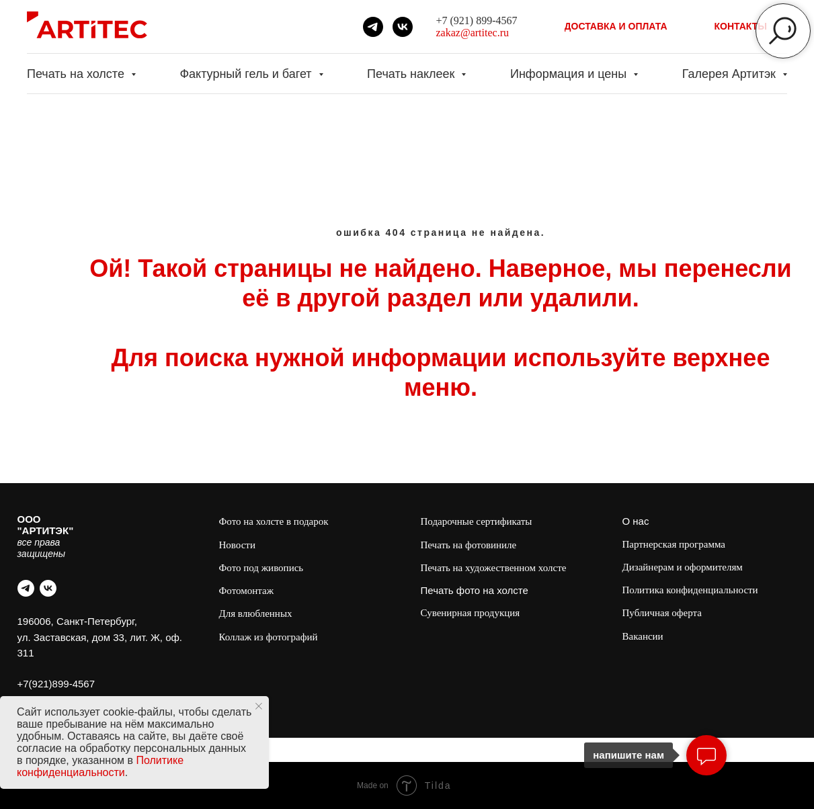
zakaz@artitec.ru (472, 32)
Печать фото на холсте (474, 590)
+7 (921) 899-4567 (477, 20)
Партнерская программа (673, 544)
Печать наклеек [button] (412, 74)
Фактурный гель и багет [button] (247, 74)
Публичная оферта (662, 612)
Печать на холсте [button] (77, 74)
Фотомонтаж (246, 590)
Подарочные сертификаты (476, 521)
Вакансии (642, 636)
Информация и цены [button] (570, 74)
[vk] (403, 27)
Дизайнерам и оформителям (682, 567)
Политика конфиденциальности (690, 590)
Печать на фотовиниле (469, 545)
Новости (237, 545)
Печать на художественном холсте (494, 567)
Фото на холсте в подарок (274, 521)
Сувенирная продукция (470, 612)
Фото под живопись (261, 567)
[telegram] (373, 27)
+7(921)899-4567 (56, 683)
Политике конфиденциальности (100, 766)
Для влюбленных (255, 613)
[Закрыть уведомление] (259, 706)
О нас (635, 521)
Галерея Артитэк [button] (730, 74)
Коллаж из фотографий (268, 637)
